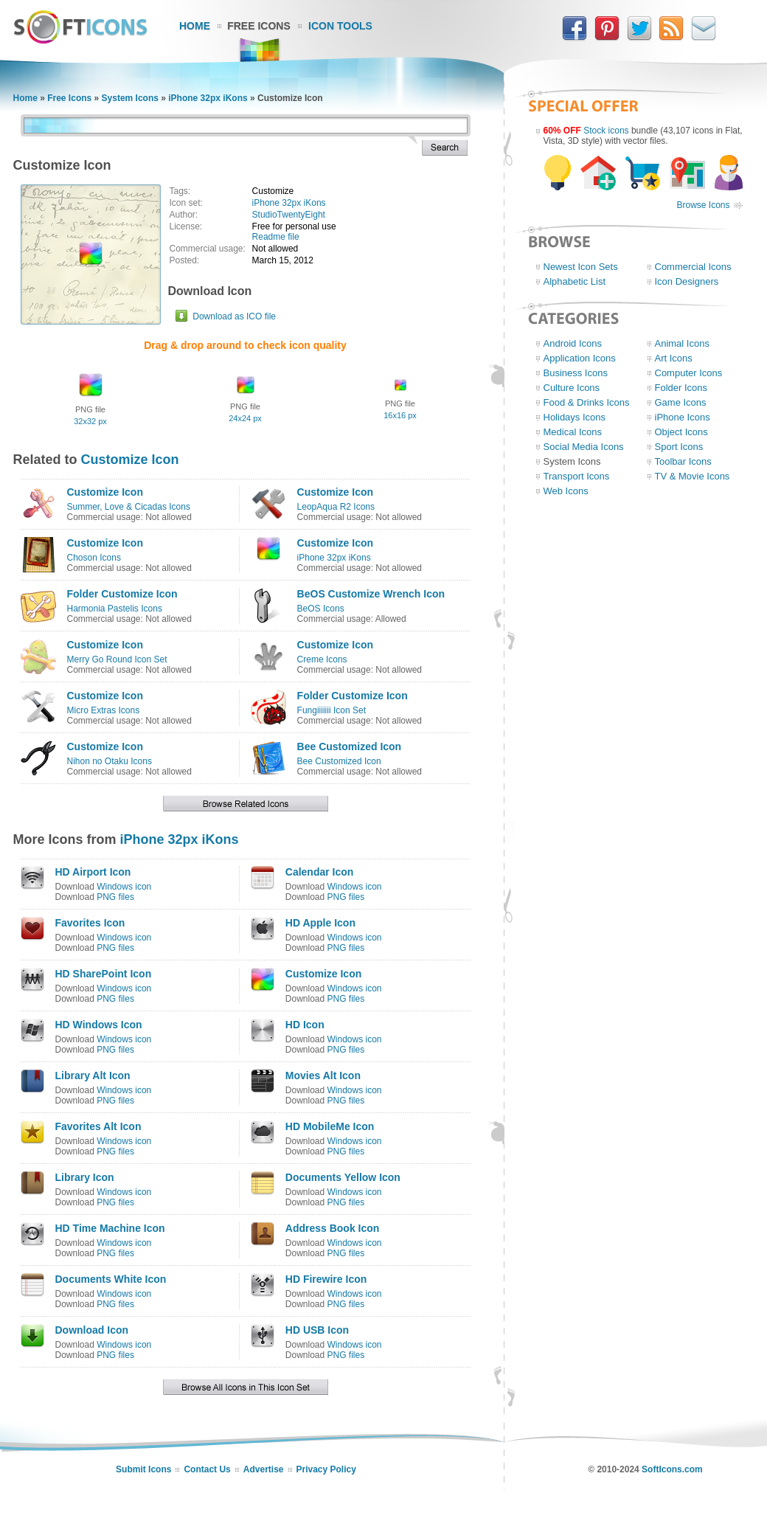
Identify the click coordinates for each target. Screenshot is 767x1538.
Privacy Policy (326, 1469)
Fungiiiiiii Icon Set (331, 710)
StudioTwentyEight (288, 214)
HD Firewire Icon (326, 1279)
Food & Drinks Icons (587, 402)
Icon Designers (687, 281)
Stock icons (605, 130)
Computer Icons (689, 372)
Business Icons (576, 372)
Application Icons (580, 358)
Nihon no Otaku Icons (109, 761)
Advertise (263, 1469)
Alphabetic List (575, 281)
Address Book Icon (332, 1228)
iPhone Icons (682, 417)
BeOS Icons (320, 608)
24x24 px (245, 418)
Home (194, 26)
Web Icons (566, 490)
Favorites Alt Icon (98, 1126)
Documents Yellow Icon (342, 1177)
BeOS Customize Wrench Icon (371, 594)
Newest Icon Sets (581, 266)
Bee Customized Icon (349, 746)
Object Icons (681, 431)
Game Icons (681, 402)
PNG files (115, 897)
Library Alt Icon (93, 1075)
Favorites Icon (90, 923)
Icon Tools (340, 26)
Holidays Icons (575, 417)
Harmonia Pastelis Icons (114, 608)
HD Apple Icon (320, 923)
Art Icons (674, 358)
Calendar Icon (319, 872)
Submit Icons (143, 1469)
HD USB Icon (317, 1330)
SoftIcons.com (672, 1469)
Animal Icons (682, 343)
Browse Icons (702, 205)
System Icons (130, 98)
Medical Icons (573, 431)
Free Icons (259, 26)
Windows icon (124, 886)
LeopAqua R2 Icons (336, 507)
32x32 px (90, 421)
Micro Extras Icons (103, 710)
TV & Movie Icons (692, 476)
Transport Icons (577, 476)
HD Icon (304, 1024)
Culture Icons (572, 387)
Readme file (275, 237)
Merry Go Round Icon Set (117, 659)
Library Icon (84, 1177)
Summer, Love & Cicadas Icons (128, 507)
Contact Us (207, 1469)
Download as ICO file (234, 316)
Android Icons (573, 343)
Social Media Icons (584, 446)
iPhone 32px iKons (207, 98)
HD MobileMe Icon (330, 1126)
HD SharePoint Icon (103, 974)
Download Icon (92, 1330)
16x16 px (400, 415)
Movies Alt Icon (323, 1075)
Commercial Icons (693, 266)
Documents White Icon (111, 1279)
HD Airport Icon (93, 872)
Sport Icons (679, 446)
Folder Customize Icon (122, 594)
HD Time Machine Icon (110, 1228)
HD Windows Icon (98, 1024)
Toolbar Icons (683, 461)
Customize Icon (130, 459)
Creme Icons (322, 659)
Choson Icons (94, 557)
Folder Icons (681, 387)
